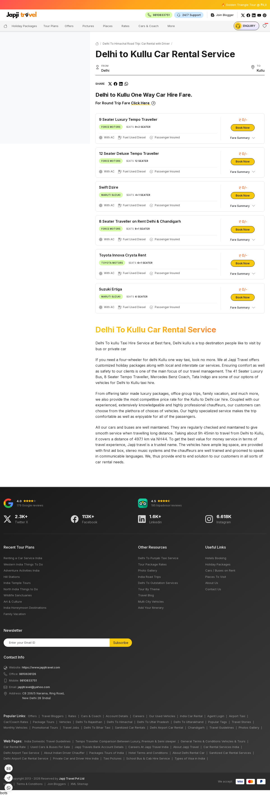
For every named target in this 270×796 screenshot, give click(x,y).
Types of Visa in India (190, 758)
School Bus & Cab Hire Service (148, 758)
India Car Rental (191, 716)
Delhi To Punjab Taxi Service (158, 558)
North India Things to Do (21, 589)
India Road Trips (149, 577)
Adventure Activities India (21, 570)
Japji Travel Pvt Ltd (71, 778)
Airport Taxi (237, 716)
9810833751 (28, 680)
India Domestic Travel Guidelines (47, 741)
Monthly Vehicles (16, 727)
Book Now (243, 127)
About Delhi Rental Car (189, 753)
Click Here (143, 103)
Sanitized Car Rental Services (230, 753)
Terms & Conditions (29, 784)
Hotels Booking (215, 558)
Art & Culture (13, 601)
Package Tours (43, 722)
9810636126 (27, 674)
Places (108, 26)
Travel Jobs (71, 727)
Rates (125, 26)
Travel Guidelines (221, 727)
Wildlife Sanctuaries (18, 595)
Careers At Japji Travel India (148, 747)
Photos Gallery (249, 727)
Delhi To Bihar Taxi (97, 727)
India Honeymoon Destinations (25, 607)
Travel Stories (241, 722)
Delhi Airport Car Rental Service (26, 758)
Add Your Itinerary (151, 607)
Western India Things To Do (23, 564)
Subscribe (120, 643)
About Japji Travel (186, 747)
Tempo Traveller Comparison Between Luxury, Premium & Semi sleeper (125, 741)
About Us (211, 583)
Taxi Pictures (112, 758)
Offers (69, 26)
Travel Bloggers (53, 716)
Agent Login (215, 716)
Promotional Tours (45, 727)
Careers (138, 716)
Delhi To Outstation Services (158, 583)
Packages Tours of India (106, 753)
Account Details (117, 716)
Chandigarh (196, 727)
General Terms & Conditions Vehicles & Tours (213, 741)
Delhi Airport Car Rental (166, 727)
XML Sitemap (79, 784)
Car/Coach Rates (16, 722)
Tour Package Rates (152, 564)
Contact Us (213, 589)
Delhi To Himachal (119, 722)
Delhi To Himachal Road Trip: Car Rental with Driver (136, 43)
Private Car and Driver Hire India (76, 758)
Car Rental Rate (15, 747)
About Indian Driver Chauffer (64, 753)
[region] (45, 87)
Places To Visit (215, 577)
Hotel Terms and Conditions (148, 753)
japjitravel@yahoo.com (34, 687)
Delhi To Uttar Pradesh (153, 722)
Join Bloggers (56, 784)
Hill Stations (12, 577)
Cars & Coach (148, 26)
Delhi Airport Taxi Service (21, 753)
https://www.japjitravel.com (41, 667)
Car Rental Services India (221, 747)
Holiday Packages (218, 564)
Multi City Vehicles (151, 601)
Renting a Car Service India (23, 558)
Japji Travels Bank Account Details (99, 747)
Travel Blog (146, 595)
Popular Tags (217, 722)
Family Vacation (15, 614)
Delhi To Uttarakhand (188, 722)
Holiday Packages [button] (24, 26)
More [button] (171, 26)
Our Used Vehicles (162, 716)
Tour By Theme (149, 589)
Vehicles (65, 722)
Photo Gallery (147, 570)
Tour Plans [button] (50, 26)
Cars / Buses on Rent (220, 570)
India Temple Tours (17, 583)
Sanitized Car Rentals (130, 727)
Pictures (88, 26)
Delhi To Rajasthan (89, 722)
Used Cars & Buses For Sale (50, 747)
